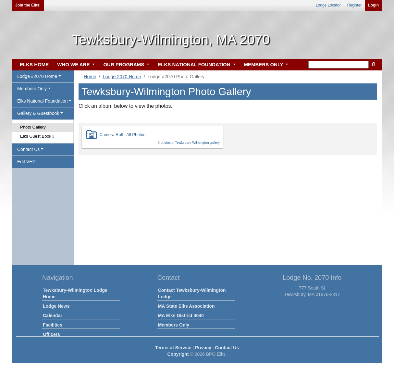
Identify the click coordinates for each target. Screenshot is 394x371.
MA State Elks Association (186, 306)
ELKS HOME (34, 64)
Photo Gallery (33, 127)
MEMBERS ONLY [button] (264, 64)
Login (373, 5)
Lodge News (56, 306)
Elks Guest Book (37, 136)
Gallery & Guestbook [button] (38, 113)
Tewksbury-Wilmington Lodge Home (75, 293)
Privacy (203, 347)
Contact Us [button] (28, 149)
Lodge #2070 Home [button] (37, 76)
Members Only (173, 325)
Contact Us (227, 347)
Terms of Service (173, 347)
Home (90, 76)
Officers (51, 334)
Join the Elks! (28, 5)
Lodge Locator (328, 5)
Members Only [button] (32, 88)
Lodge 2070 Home (122, 76)
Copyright (178, 354)
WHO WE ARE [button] (74, 64)
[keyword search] (338, 64)
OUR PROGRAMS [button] (124, 64)
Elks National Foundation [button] (42, 101)
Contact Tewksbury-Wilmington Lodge (192, 293)
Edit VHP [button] (28, 161)
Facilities (52, 325)
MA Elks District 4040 (181, 315)
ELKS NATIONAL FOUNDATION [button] (195, 64)
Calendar (52, 315)
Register (354, 5)
